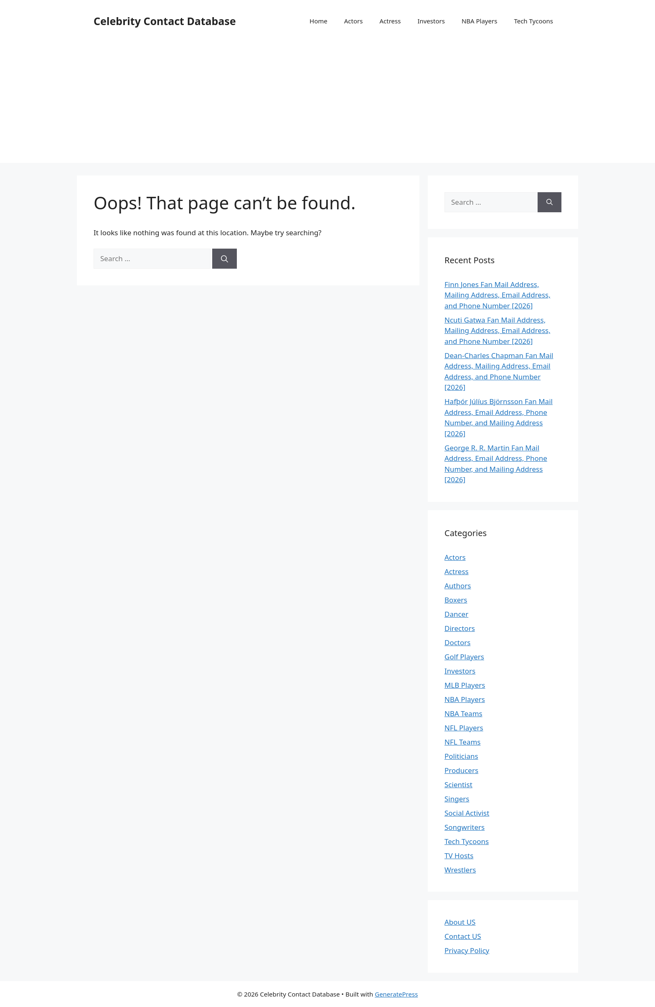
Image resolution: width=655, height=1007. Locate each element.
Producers (461, 770)
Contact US (462, 936)
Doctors (457, 642)
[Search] (224, 259)
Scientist (458, 784)
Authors (457, 585)
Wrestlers (460, 870)
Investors (431, 21)
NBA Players (480, 21)
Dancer (456, 614)
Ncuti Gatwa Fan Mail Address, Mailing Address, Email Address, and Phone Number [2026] (497, 330)
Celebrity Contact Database (165, 21)
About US (459, 922)
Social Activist (466, 813)
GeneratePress (396, 994)
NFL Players (463, 727)
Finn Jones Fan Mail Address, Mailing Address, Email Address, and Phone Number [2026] (497, 295)
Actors (353, 21)
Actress (390, 21)
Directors (459, 628)
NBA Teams (463, 713)
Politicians (461, 756)
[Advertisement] (327, 104)
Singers (456, 799)
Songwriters (464, 827)
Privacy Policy (466, 950)
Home (319, 21)
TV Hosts (458, 855)
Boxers (455, 600)
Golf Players (464, 656)
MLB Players (464, 685)
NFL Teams (462, 742)
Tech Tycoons (533, 21)
